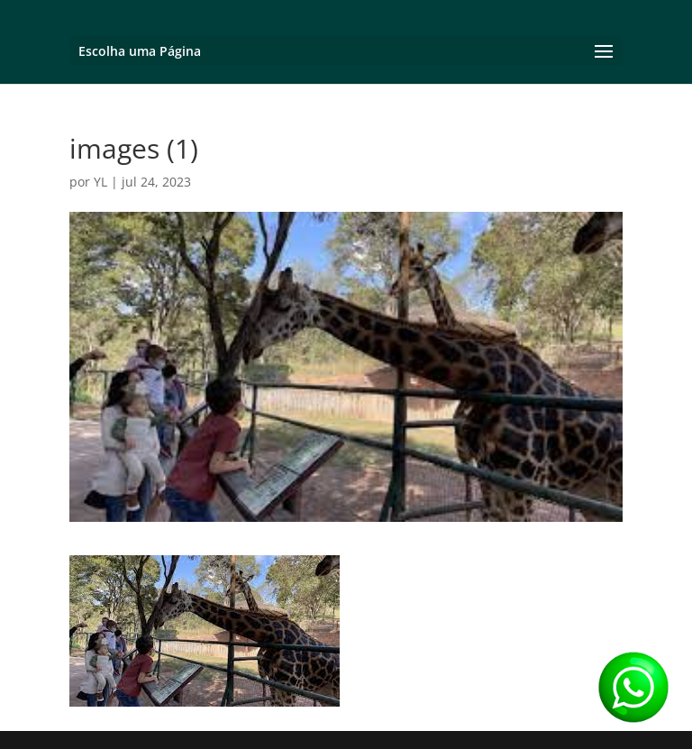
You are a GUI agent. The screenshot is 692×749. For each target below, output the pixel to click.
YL (100, 181)
